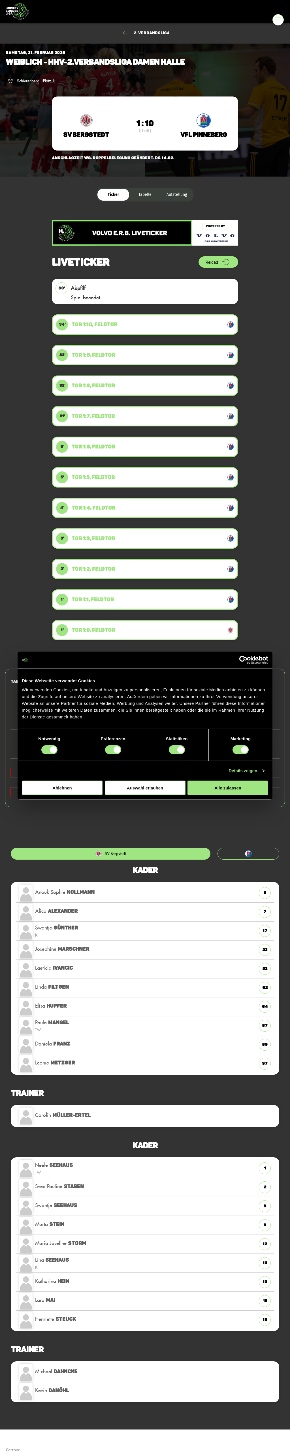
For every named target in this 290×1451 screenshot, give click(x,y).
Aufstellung (177, 194)
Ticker (113, 194)
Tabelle (145, 194)
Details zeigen (243, 770)
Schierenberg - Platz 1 (35, 80)
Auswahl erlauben (145, 787)
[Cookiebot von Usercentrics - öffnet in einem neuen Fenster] (243, 660)
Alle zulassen (227, 787)
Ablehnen (62, 787)
